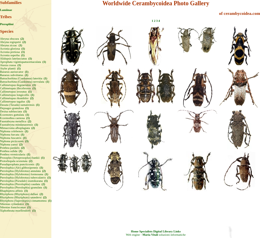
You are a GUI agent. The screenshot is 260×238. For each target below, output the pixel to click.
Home (134, 231)
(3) (27, 141)
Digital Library (163, 231)
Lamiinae (6, 10)
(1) (20, 45)
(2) (22, 38)
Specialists (145, 231)
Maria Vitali (150, 234)
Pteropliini (7, 24)
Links (177, 231)
